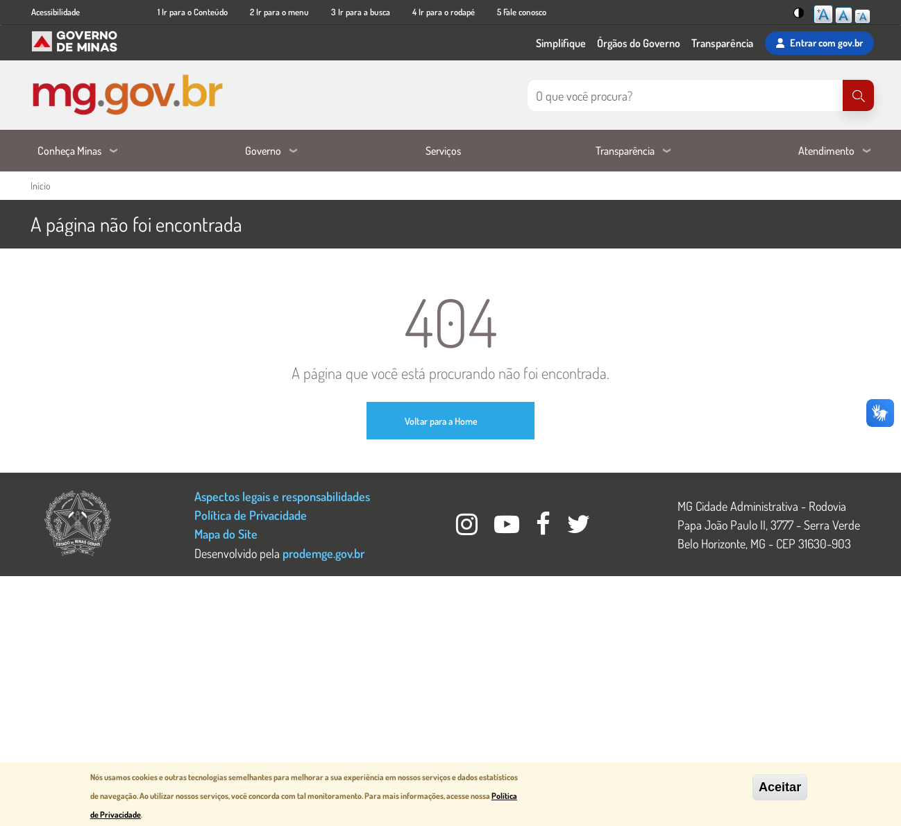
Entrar (819, 43)
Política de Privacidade (250, 515)
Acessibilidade (55, 11)
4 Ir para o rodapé (443, 11)
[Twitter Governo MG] (579, 528)
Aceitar (780, 787)
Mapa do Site (226, 533)
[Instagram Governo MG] (468, 528)
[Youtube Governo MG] (508, 528)
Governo (263, 151)
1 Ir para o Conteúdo (193, 11)
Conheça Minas (69, 151)
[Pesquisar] (858, 95)
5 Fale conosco (521, 11)
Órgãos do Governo (638, 43)
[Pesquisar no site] (685, 95)
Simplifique (561, 43)
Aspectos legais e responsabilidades (282, 496)
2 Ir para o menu (279, 11)
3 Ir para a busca (360, 11)
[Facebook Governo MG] (544, 528)
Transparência (722, 43)
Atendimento (826, 151)
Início (40, 186)
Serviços (443, 151)
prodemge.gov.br (323, 553)
